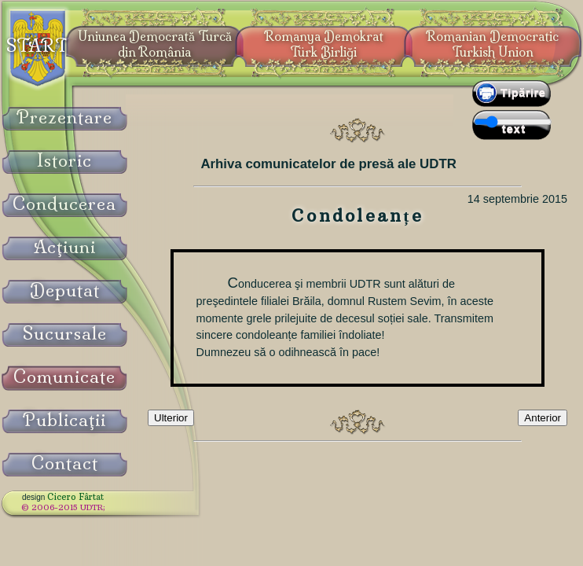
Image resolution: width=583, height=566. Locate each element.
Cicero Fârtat (75, 496)
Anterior (542, 418)
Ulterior (171, 418)
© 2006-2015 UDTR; (63, 507)
